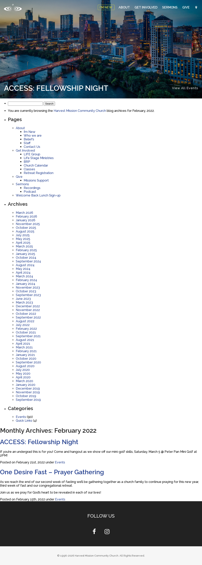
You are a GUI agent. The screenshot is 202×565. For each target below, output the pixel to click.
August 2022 (25, 321)
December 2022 (28, 306)
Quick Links (24, 420)
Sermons (170, 7)
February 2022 (26, 329)
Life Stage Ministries (39, 158)
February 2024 (26, 280)
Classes (29, 169)
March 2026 (24, 213)
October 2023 (26, 291)
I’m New (29, 132)
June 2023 (23, 299)
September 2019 (28, 400)
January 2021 (25, 355)
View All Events (185, 88)
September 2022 (28, 317)
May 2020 (23, 373)
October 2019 (26, 396)
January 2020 (25, 385)
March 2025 (24, 246)
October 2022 (26, 314)
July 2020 (23, 370)
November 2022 (28, 310)
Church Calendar (36, 165)
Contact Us (32, 147)
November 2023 (28, 287)
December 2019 (28, 388)
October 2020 (26, 358)
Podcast (30, 192)
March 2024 (24, 276)
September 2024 (28, 261)
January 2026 (25, 220)
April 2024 (23, 272)
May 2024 (23, 269)
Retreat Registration (38, 173)
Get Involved (146, 7)
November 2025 (28, 224)
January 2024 (25, 284)
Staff (27, 143)
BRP (27, 162)
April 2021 (23, 343)
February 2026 (26, 216)
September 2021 (28, 336)
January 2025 (25, 254)
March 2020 (24, 381)
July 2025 (23, 235)
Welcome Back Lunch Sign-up (38, 195)
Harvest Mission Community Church (80, 111)
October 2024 (26, 257)
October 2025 (26, 228)
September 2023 (28, 295)
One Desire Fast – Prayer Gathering (52, 472)
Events (21, 417)
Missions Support (36, 180)
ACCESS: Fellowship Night (39, 442)
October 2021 (26, 332)
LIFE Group (32, 154)
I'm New (106, 7)
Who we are (33, 135)
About (125, 7)
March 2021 (24, 347)
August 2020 (25, 366)
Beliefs (29, 139)
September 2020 (28, 362)
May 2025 (23, 239)
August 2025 (25, 231)
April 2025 (23, 243)
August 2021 (25, 340)
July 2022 (23, 325)
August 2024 (25, 265)
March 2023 (24, 302)
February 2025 (26, 250)
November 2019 (28, 392)
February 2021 (26, 351)
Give (186, 7)
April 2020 (23, 377)
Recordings (32, 188)
